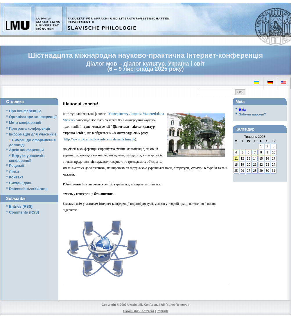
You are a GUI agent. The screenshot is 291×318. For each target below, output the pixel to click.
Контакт (16, 177)
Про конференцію (25, 111)
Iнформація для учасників (33, 134)
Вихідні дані (20, 183)
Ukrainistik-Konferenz (138, 311)
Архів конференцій (26, 150)
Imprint (162, 311)
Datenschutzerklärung (28, 189)
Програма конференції (29, 129)
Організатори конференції (33, 117)
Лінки (14, 171)
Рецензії (16, 166)
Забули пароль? (252, 114)
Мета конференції (25, 123)
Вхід (242, 109)
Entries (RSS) (21, 207)
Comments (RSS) (24, 212)
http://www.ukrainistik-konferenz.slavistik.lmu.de (99, 139)
